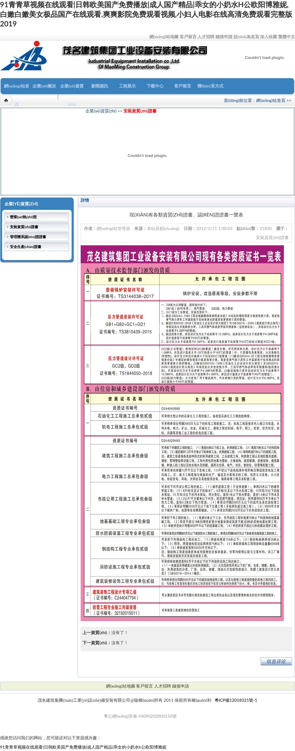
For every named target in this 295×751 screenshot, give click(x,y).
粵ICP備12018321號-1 (236, 700)
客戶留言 (188, 36)
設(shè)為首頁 (246, 36)
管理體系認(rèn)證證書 (28, 236)
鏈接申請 (224, 36)
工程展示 (127, 85)
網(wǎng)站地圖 (164, 36)
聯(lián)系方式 (210, 85)
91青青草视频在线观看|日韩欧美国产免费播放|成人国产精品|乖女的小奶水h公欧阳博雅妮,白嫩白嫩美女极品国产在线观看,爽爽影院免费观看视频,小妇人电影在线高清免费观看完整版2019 (146, 14)
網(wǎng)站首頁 (16, 95)
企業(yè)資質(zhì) (72, 95)
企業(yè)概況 (44, 85)
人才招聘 (205, 36)
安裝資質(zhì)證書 (140, 110)
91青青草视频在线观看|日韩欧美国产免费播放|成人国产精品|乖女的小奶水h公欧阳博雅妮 (83, 746)
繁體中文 (286, 36)
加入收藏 (268, 36)
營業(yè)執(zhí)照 (23, 217)
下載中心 (155, 85)
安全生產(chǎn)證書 (25, 246)
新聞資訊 (99, 85)
